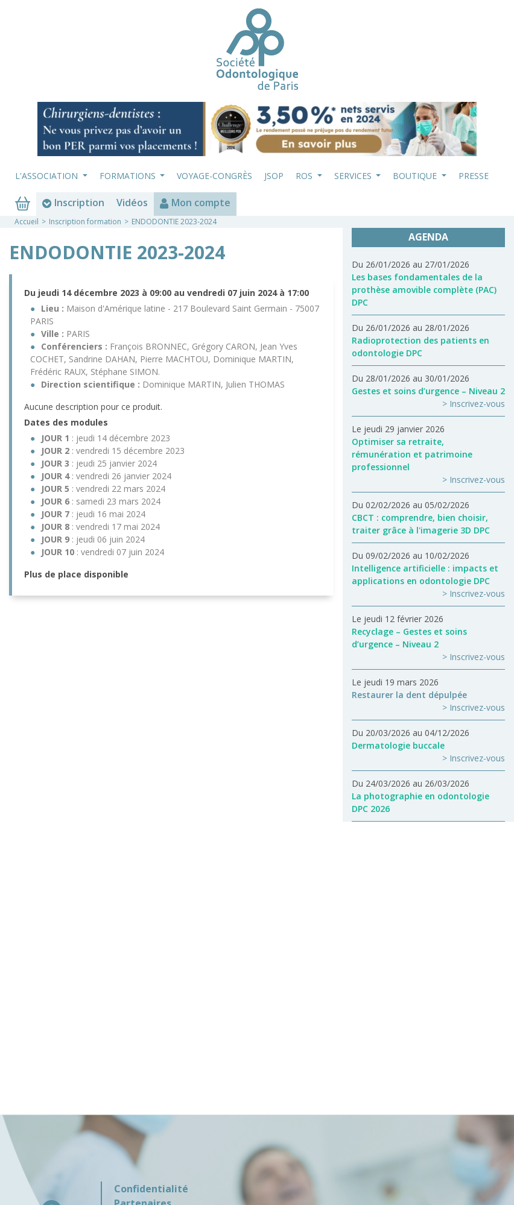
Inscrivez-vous (477, 403)
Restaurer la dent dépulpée (409, 694)
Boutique (416, 175)
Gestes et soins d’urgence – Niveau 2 (428, 391)
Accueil (26, 221)
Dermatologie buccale (398, 745)
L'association (47, 175)
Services (354, 175)
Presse (473, 175)
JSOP (274, 175)
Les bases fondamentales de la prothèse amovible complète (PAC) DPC (424, 289)
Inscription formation (85, 221)
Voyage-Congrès (214, 175)
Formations (129, 175)
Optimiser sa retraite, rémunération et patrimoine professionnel (412, 454)
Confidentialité (151, 1188)
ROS (305, 175)
